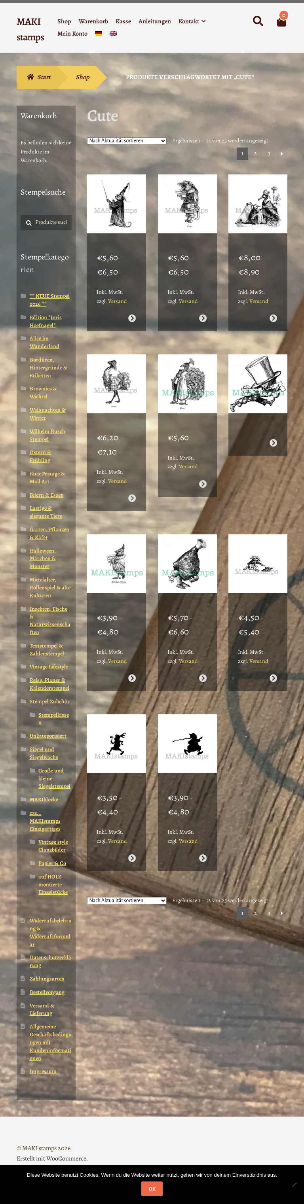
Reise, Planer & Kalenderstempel (49, 684)
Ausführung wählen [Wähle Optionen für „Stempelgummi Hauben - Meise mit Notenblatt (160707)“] (132, 654)
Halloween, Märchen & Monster (43, 558)
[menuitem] (98, 35)
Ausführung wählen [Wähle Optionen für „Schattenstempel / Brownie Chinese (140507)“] (202, 826)
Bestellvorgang (47, 992)
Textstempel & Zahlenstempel (47, 649)
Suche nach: (258, 21)
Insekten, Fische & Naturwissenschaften (50, 620)
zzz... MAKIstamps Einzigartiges (45, 821)
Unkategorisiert (48, 736)
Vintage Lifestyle (49, 666)
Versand (117, 293)
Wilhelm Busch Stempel (47, 435)
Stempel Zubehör (50, 701)
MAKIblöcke (44, 799)
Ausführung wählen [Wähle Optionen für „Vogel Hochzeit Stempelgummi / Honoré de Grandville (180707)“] (273, 310)
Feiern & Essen (47, 495)
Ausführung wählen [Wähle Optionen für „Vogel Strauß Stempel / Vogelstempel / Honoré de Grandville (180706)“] (132, 482)
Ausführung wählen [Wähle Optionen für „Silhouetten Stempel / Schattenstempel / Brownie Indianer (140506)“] (132, 826)
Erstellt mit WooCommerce (51, 1158)
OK (152, 1188)
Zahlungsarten (47, 979)
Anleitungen (155, 21)
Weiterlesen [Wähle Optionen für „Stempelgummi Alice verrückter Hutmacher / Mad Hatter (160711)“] (273, 427)
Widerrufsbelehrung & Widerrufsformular (51, 932)
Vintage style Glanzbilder (53, 846)
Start (43, 77)
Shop (64, 21)
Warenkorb (93, 21)
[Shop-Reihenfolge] (127, 140)
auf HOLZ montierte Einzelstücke (53, 884)
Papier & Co (52, 863)
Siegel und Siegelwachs (44, 753)
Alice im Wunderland (44, 342)
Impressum (43, 1071)
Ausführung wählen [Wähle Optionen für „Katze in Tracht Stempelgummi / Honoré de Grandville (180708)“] (202, 310)
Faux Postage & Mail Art (47, 477)
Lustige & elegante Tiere (46, 512)
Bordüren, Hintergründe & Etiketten (48, 367)
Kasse (123, 21)
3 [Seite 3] (269, 153)
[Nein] (294, 1185)
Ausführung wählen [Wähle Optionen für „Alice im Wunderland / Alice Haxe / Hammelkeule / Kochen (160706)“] (202, 654)
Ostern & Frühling (40, 456)
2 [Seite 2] (255, 153)
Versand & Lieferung (42, 1009)
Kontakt (189, 21)
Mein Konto (72, 33)
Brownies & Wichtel (43, 392)
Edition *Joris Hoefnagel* (46, 321)
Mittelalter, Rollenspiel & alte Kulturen (50, 587)
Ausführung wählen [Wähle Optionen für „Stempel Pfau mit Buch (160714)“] (202, 468)
